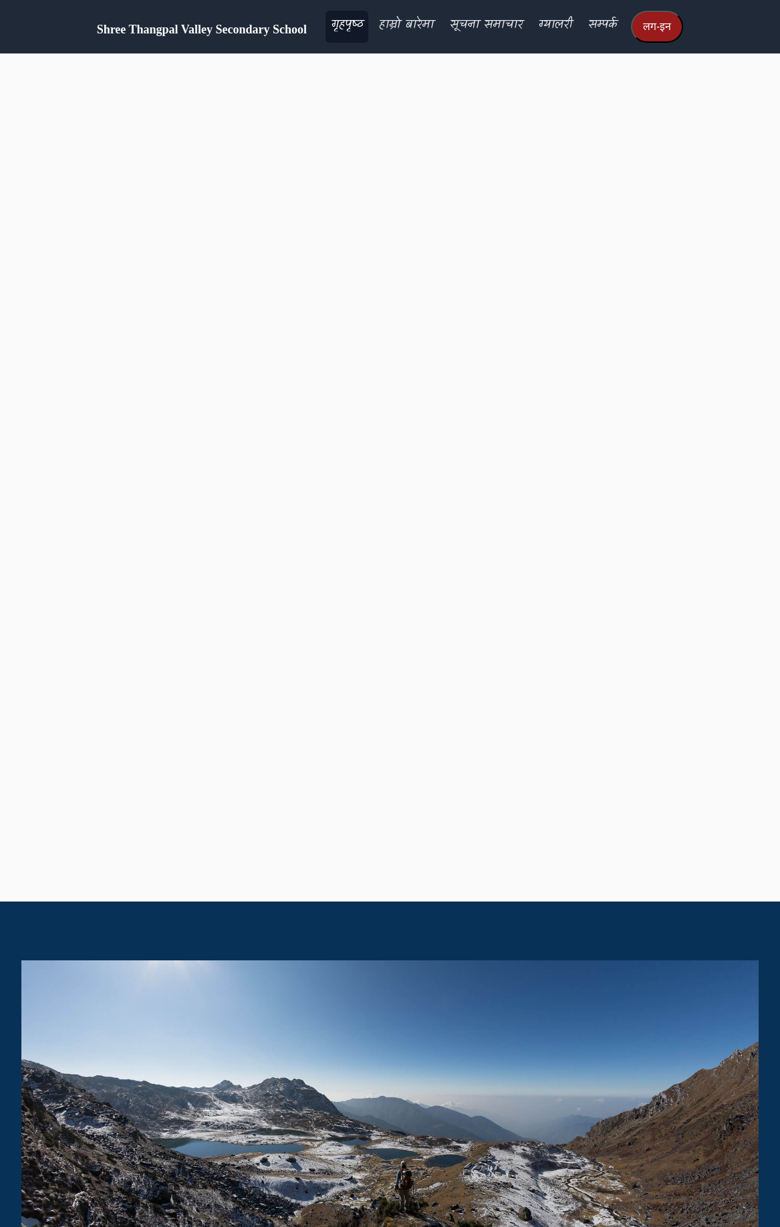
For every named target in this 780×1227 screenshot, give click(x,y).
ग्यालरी (555, 25)
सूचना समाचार (486, 25)
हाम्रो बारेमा (406, 25)
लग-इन (657, 26)
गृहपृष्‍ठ (347, 25)
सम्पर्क (603, 25)
